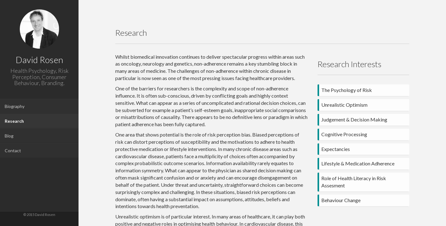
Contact (13, 150)
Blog (9, 135)
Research (14, 121)
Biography (14, 106)
